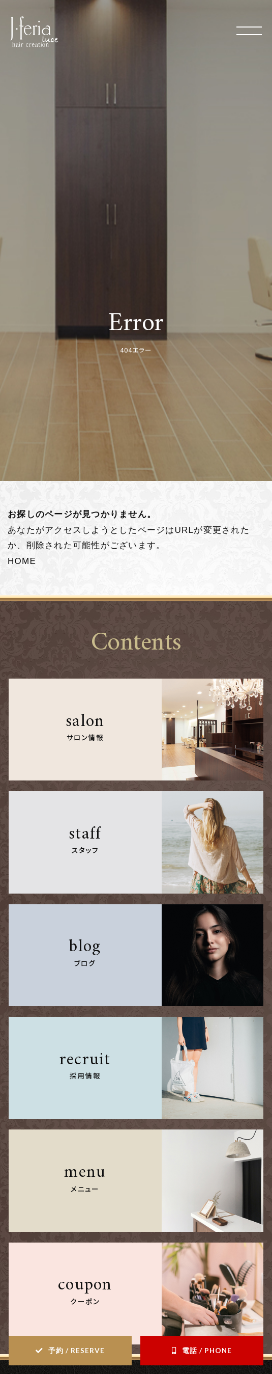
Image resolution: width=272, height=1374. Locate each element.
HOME (22, 561)
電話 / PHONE (207, 1350)
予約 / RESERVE (76, 1350)
